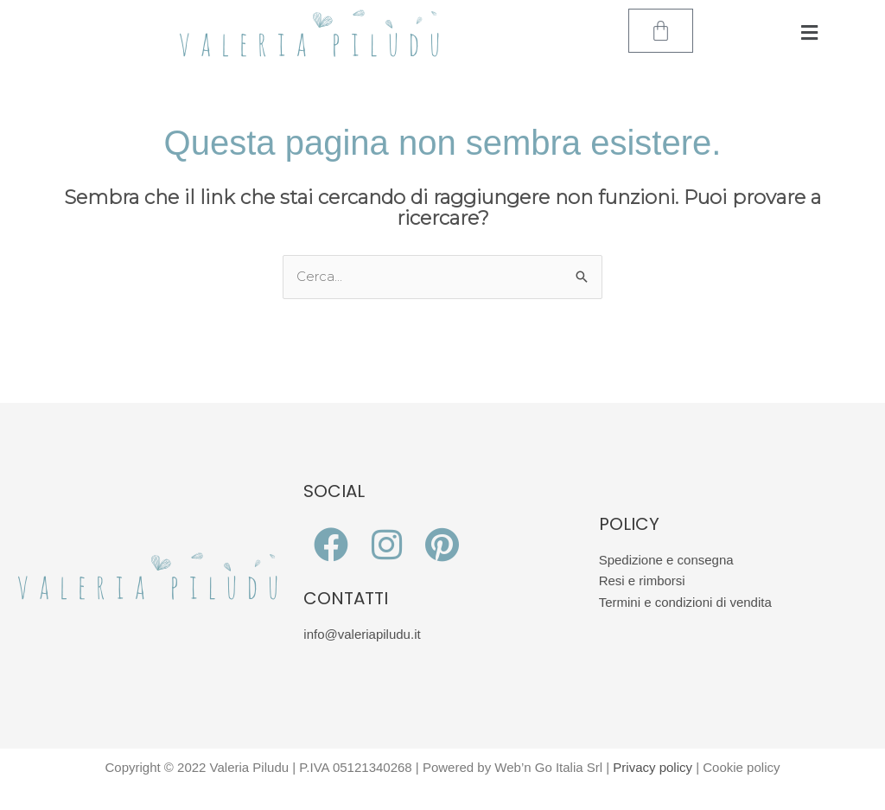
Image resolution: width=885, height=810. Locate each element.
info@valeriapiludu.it (361, 634)
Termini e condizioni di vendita (685, 602)
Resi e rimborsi (642, 580)
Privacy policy (652, 767)
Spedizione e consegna (666, 559)
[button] (810, 33)
